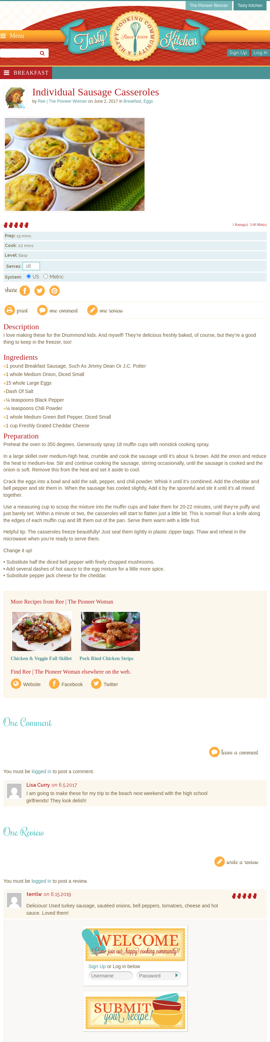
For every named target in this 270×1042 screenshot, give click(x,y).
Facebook (72, 684)
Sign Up (238, 52)
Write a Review (243, 861)
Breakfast (31, 73)
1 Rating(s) (240, 225)
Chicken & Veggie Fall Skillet (41, 658)
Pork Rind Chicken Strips (106, 658)
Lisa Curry (38, 785)
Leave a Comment (240, 752)
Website (32, 684)
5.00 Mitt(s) (258, 225)
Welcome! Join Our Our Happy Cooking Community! (133, 944)
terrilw (34, 894)
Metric (53, 277)
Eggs (148, 101)
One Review (111, 310)
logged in (41, 771)
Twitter (111, 684)
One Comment (64, 310)
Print (22, 310)
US (32, 277)
